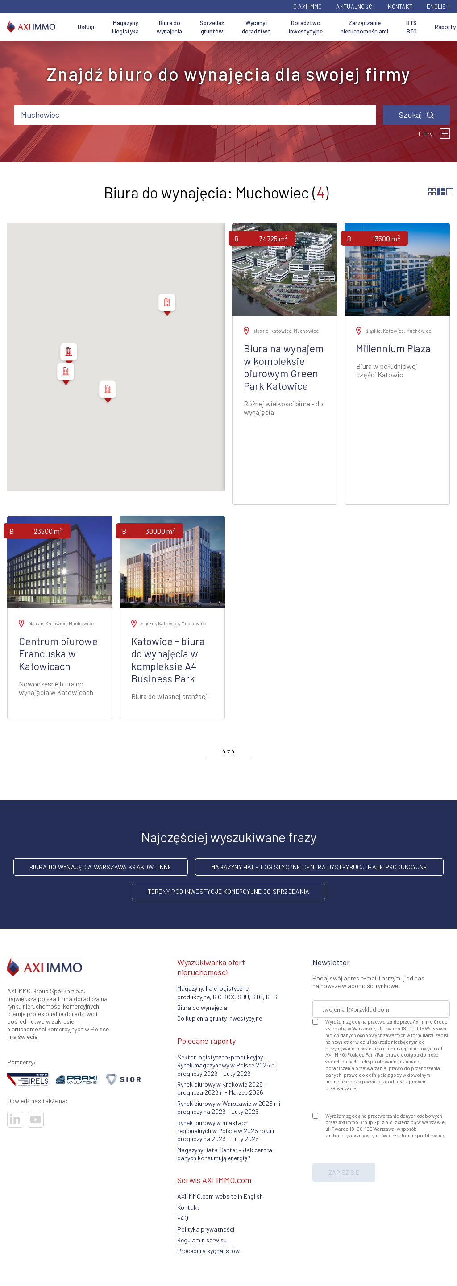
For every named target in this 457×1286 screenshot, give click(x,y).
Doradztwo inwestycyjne (306, 27)
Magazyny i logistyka (125, 27)
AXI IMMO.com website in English (220, 1196)
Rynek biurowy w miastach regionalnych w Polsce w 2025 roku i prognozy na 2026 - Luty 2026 (225, 1131)
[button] (167, 306)
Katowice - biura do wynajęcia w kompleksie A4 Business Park (168, 660)
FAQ (182, 1218)
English (438, 6)
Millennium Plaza (393, 348)
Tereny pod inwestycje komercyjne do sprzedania (229, 891)
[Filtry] (445, 133)
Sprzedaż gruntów (212, 27)
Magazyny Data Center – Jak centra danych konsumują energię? (224, 1154)
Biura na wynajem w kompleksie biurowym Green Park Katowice (284, 367)
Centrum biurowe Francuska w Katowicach (58, 653)
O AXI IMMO (307, 6)
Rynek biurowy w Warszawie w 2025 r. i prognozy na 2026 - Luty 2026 (228, 1107)
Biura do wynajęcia (169, 27)
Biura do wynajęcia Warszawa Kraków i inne (100, 867)
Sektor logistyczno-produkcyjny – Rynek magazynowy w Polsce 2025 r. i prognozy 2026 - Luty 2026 (227, 1065)
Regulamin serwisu (202, 1240)
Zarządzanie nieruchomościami (364, 27)
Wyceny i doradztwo (256, 27)
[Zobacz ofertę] (284, 269)
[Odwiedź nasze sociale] (15, 1120)
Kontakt (400, 6)
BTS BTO (411, 27)
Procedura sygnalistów (208, 1250)
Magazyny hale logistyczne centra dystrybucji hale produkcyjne (319, 867)
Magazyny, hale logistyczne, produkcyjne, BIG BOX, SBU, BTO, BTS (227, 992)
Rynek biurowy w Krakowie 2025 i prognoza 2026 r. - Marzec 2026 (221, 1088)
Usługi (86, 26)
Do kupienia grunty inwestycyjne (219, 1018)
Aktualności (355, 6)
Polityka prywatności (205, 1229)
